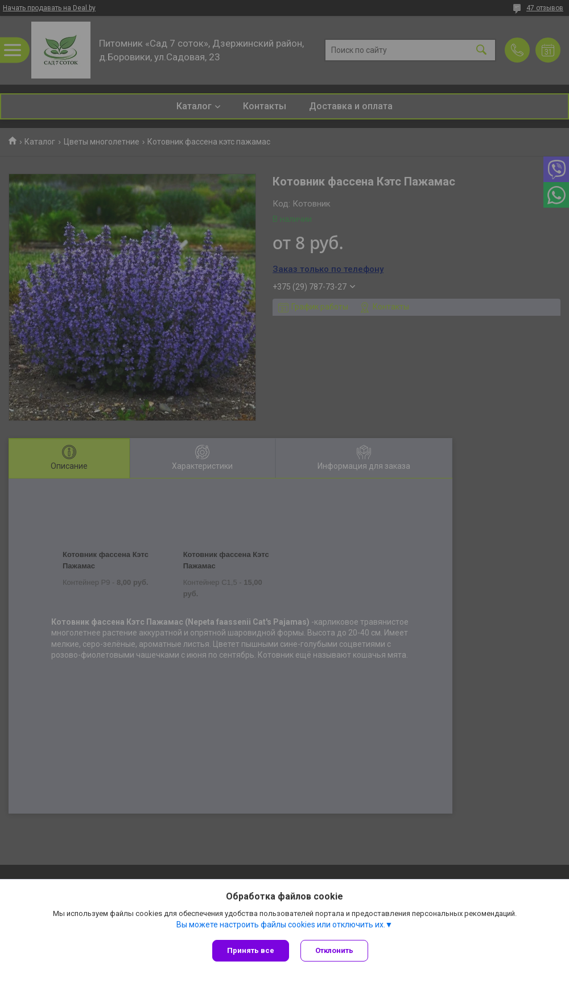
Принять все (250, 950)
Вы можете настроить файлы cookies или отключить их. (280, 924)
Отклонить (334, 950)
